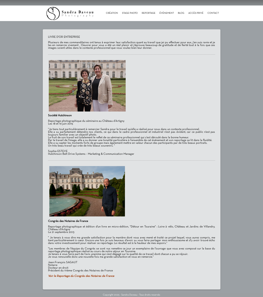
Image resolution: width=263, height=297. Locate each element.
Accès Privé (195, 13)
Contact (213, 13)
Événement (166, 13)
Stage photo (130, 13)
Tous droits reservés (149, 295)
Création (112, 13)
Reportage (148, 13)
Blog (181, 13)
